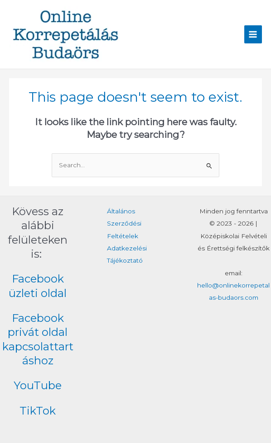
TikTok (37, 410)
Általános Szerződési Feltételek (124, 223)
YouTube (38, 385)
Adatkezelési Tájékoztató (127, 254)
